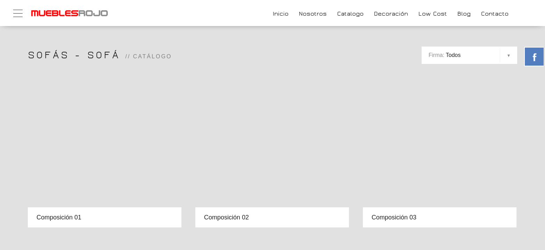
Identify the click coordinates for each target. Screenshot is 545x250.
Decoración (391, 14)
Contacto (495, 14)
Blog (464, 14)
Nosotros (313, 14)
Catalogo (350, 14)
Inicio (280, 14)
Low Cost (432, 14)
